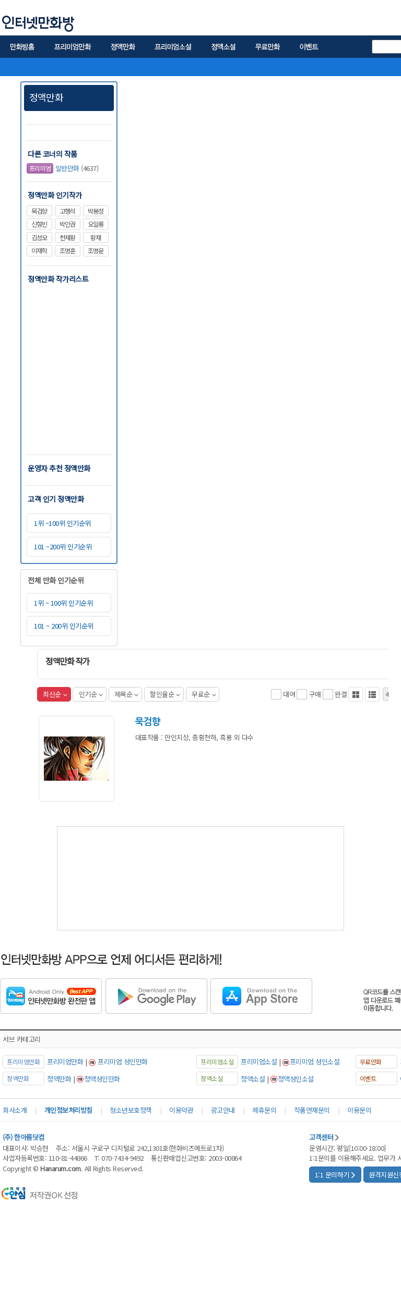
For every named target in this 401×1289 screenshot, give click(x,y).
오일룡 (95, 224)
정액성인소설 (296, 1079)
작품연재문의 (312, 1110)
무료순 (204, 694)
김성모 (39, 237)
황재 (95, 237)
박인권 (67, 224)
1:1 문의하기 (335, 1175)
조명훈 (67, 250)
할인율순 (165, 694)
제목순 (126, 694)
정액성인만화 (102, 1079)
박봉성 (95, 211)
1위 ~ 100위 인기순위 (63, 603)
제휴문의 (264, 1110)
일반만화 (53, 168)
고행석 (67, 211)
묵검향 (39, 211)
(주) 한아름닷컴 (23, 1137)
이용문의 (359, 1110)
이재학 (39, 250)
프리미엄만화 (65, 1061)
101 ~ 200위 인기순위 (63, 626)
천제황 (67, 237)
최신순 (55, 694)
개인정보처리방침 (68, 1110)
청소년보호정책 (131, 1110)
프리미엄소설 (259, 1061)
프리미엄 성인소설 (315, 1061)
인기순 (91, 694)
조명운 (95, 250)
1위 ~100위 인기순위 (62, 523)
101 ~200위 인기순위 (62, 546)
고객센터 (324, 1137)
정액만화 (46, 97)
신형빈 (39, 224)
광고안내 (223, 1110)
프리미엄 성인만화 (123, 1061)
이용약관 (181, 1110)
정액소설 (253, 1079)
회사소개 (15, 1110)
